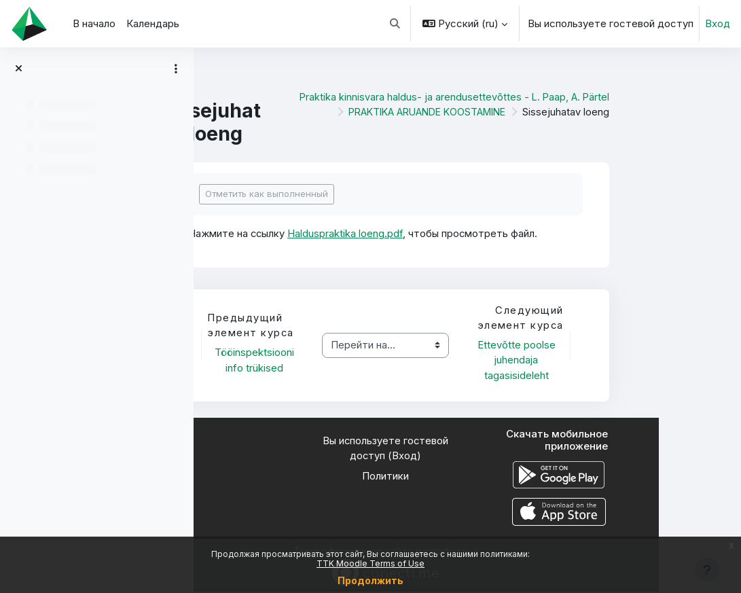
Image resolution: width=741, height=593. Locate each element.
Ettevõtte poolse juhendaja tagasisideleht (599, 361)
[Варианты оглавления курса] (176, 68)
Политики (467, 477)
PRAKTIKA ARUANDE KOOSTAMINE (503, 112)
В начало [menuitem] (94, 24)
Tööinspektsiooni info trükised (338, 360)
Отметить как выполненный (348, 193)
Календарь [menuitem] (152, 24)
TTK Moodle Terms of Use (370, 563)
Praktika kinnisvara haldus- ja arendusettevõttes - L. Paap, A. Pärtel (535, 97)
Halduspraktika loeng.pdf (428, 234)
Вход (717, 24)
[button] (395, 24)
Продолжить (370, 580)
